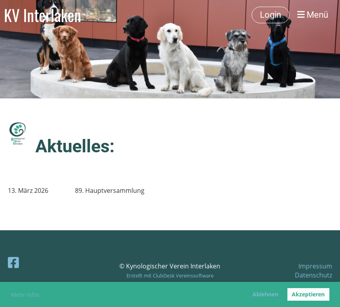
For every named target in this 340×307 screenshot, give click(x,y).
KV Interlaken (42, 15)
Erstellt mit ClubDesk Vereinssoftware (170, 275)
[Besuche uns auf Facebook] (13, 262)
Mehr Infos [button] (25, 294)
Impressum (315, 266)
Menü (312, 15)
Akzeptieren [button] (308, 294)
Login (270, 15)
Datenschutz (313, 275)
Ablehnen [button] (265, 294)
